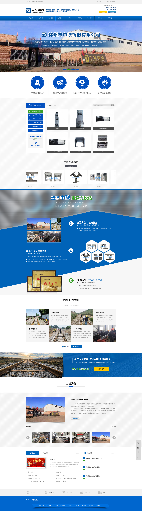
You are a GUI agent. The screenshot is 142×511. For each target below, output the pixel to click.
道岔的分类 (59, 472)
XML (105, 1)
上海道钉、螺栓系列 (37, 122)
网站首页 (31, 18)
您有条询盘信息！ (111, 1)
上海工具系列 (35, 130)
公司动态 (32, 453)
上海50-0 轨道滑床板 (103, 128)
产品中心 (70, 18)
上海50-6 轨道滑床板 (57, 151)
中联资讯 (99, 18)
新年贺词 (52, 459)
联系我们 (110, 18)
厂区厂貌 (80, 18)
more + (114, 426)
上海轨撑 (103, 151)
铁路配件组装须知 (61, 481)
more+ (77, 453)
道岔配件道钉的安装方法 (35, 478)
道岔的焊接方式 (32, 475)
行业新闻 (45, 453)
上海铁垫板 (57, 128)
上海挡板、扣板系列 (37, 119)
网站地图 (99, 1)
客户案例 (89, 18)
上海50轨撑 (80, 151)
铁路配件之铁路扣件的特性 (92, 476)
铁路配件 (60, 18)
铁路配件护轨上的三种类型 (92, 467)
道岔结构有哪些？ (61, 475)
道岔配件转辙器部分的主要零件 (94, 458)
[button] (65, 69)
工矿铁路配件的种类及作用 (36, 481)
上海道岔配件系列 (36, 111)
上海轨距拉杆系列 (36, 126)
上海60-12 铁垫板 (80, 128)
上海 (55, 105)
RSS (102, 1)
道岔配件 (50, 18)
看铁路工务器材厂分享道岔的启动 (66, 478)
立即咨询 (101, 369)
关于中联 (41, 18)
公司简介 (75, 418)
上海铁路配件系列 (36, 115)
